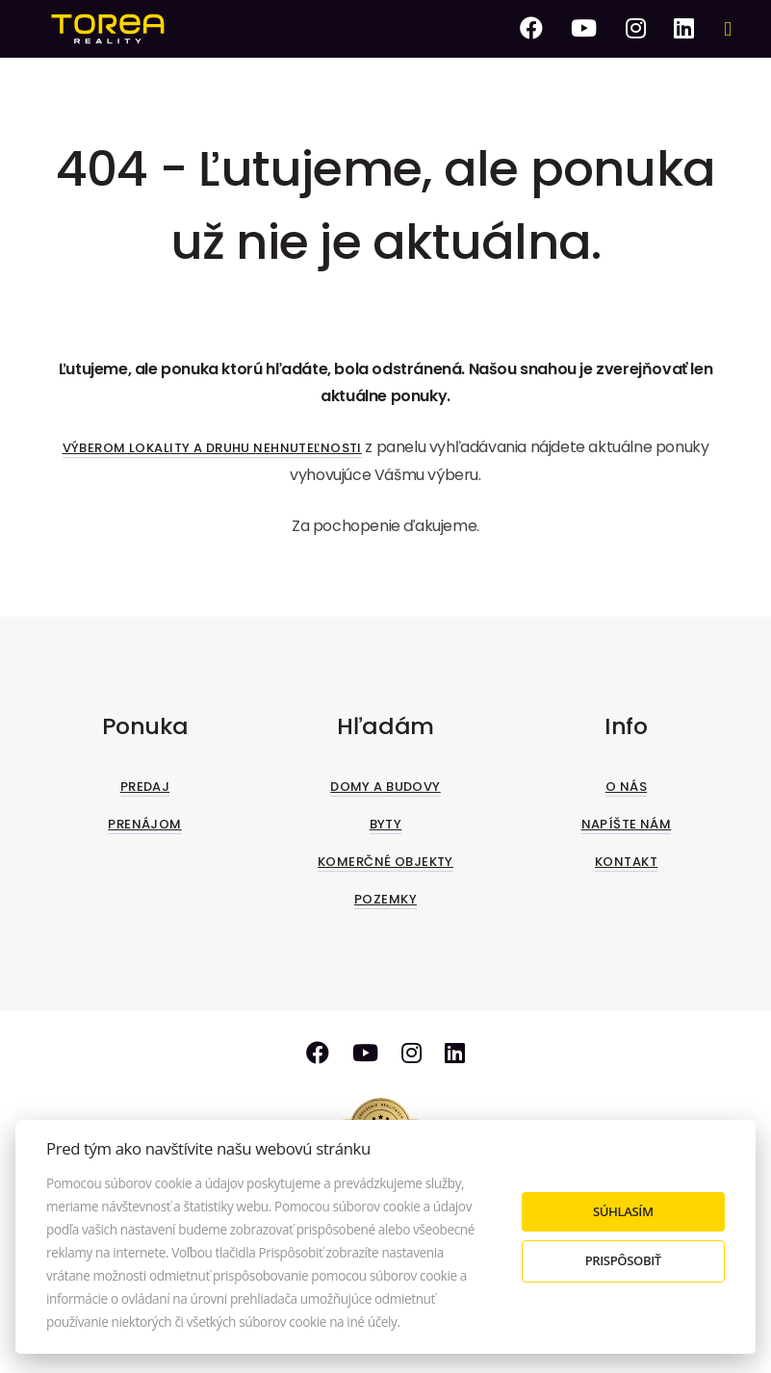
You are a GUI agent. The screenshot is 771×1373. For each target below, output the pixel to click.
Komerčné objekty (385, 861)
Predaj (145, 786)
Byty (386, 824)
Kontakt (626, 861)
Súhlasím (623, 1211)
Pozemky (385, 899)
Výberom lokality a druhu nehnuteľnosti (212, 448)
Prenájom (144, 824)
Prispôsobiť (623, 1260)
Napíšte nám (626, 824)
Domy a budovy (385, 786)
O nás (626, 786)
